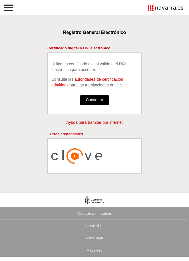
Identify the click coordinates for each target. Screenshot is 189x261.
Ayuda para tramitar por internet (94, 122)
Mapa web (94, 250)
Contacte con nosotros (94, 214)
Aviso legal (94, 238)
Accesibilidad (94, 226)
